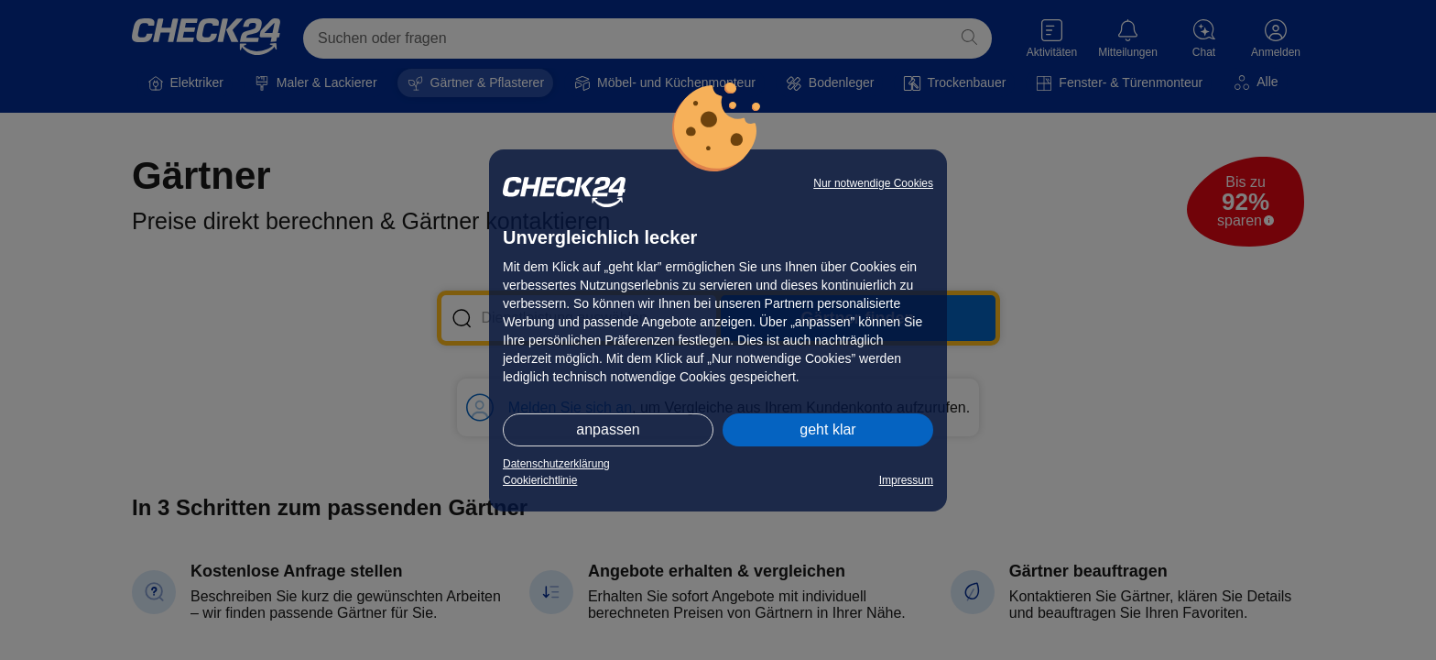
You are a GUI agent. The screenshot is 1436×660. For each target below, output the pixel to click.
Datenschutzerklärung (556, 463)
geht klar (827, 429)
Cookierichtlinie (540, 480)
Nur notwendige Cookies (873, 183)
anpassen (607, 429)
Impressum (906, 480)
